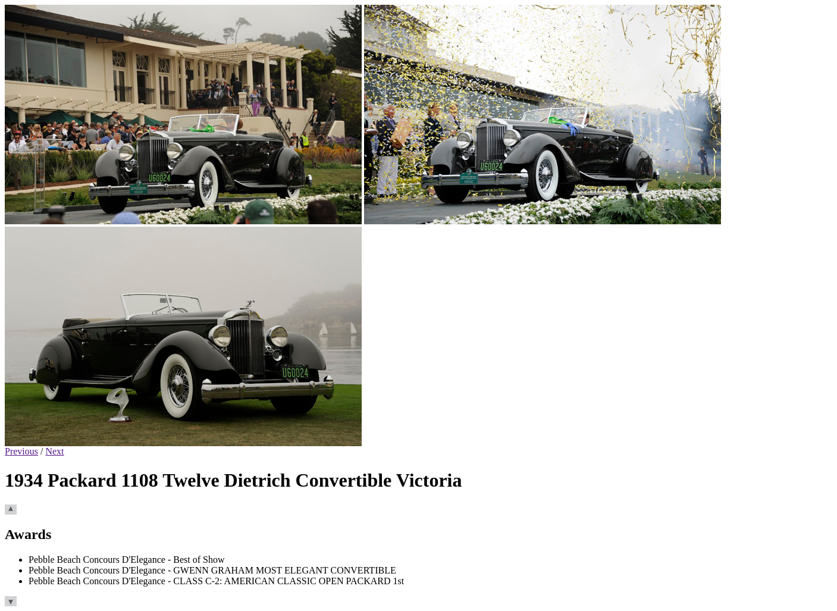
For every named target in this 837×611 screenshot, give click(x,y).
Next (54, 451)
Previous (21, 451)
